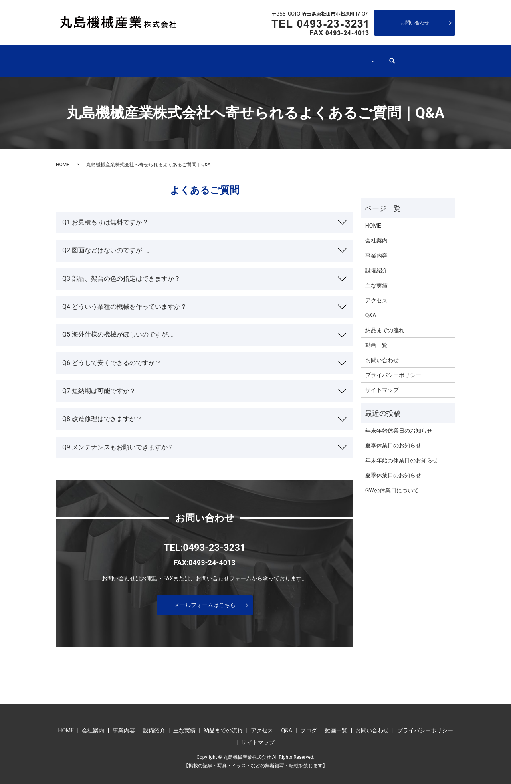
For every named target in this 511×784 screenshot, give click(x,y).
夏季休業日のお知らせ (393, 437)
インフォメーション (389, 57)
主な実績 (267, 57)
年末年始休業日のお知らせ (398, 422)
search (447, 56)
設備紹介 (219, 57)
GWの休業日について (392, 482)
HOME (78, 57)
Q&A (370, 307)
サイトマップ (382, 382)
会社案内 (123, 57)
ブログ (308, 722)
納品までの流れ (322, 57)
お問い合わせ (414, 23)
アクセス (376, 292)
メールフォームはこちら (205, 596)
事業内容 (171, 57)
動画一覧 (376, 337)
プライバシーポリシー (393, 367)
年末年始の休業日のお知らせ (401, 452)
